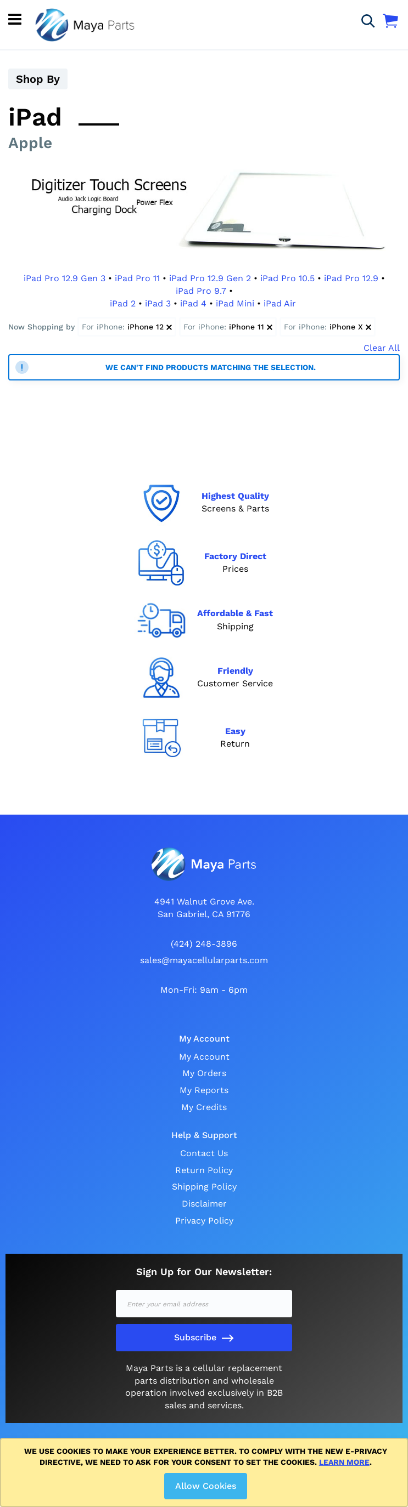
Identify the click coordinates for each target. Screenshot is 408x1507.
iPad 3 (158, 303)
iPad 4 (193, 303)
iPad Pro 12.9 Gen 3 (64, 278)
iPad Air (280, 303)
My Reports (204, 1090)
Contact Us (204, 1153)
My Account (204, 1056)
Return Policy (204, 1170)
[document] (205, 1472)
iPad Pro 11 (137, 278)
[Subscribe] (204, 1337)
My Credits (204, 1107)
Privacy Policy (204, 1220)
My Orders (204, 1073)
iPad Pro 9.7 (201, 291)
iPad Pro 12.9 (351, 278)
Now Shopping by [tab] (41, 326)
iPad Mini (235, 303)
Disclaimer (204, 1203)
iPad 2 (123, 303)
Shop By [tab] (38, 79)
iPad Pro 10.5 (287, 278)
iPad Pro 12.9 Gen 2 (210, 278)
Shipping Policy (204, 1186)
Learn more (344, 1462)
